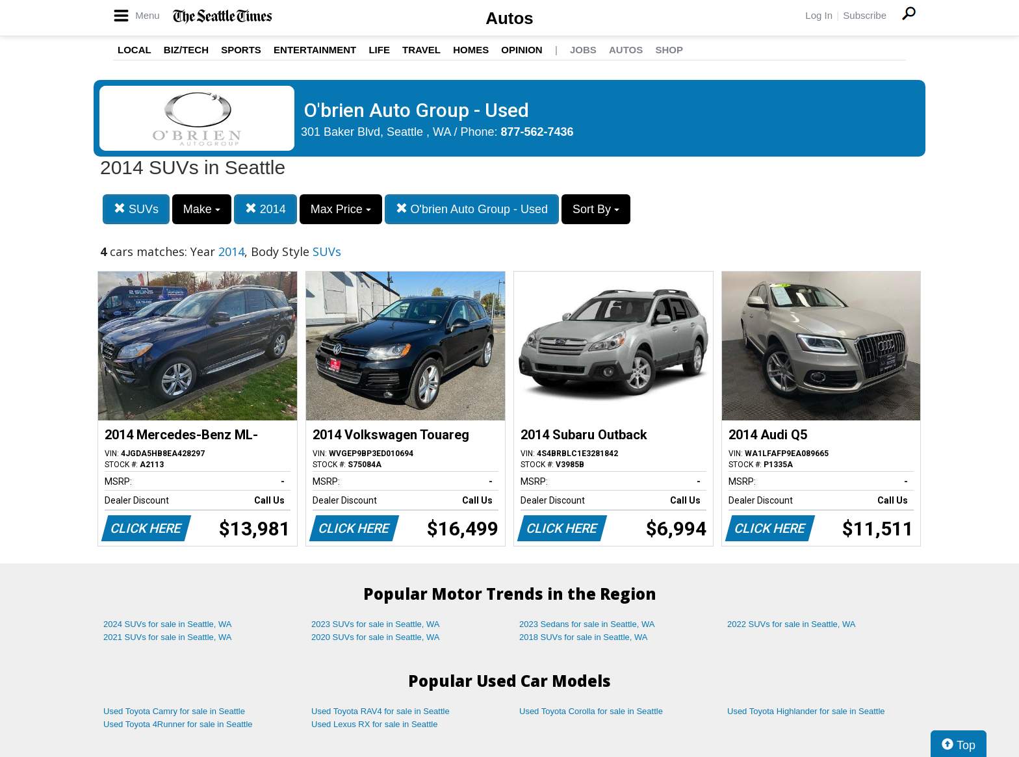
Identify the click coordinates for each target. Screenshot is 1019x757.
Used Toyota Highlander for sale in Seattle (806, 711)
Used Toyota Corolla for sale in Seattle (591, 711)
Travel (421, 49)
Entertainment (315, 49)
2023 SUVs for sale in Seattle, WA (375, 624)
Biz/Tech (186, 49)
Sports (241, 49)
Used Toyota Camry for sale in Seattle (174, 711)
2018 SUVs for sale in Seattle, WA (583, 637)
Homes (471, 49)
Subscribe (864, 15)
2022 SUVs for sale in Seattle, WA (791, 624)
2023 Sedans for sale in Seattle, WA (586, 624)
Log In (818, 15)
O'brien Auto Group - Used (472, 209)
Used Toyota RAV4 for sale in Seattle (380, 711)
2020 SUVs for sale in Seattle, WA (375, 637)
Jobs (583, 49)
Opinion (521, 49)
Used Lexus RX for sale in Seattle (374, 724)
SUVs (136, 209)
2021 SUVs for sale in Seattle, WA (167, 637)
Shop (669, 49)
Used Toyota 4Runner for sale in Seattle (178, 724)
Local (134, 49)
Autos (509, 18)
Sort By (596, 209)
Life (379, 49)
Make (201, 209)
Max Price (341, 209)
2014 (265, 209)
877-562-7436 (537, 131)
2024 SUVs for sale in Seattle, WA (167, 624)
